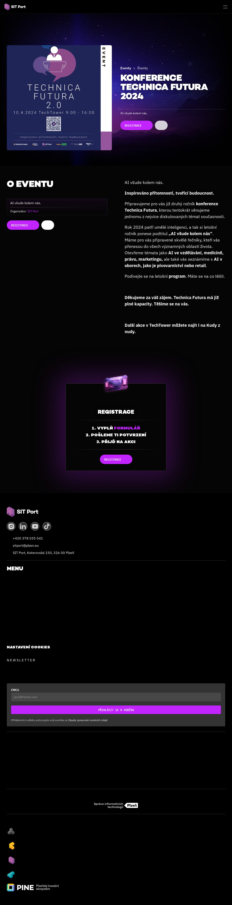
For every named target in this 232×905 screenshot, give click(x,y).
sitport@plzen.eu (26, 545)
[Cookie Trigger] (28, 647)
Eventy (125, 68)
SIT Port (32, 211)
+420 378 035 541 (28, 538)
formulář (127, 428)
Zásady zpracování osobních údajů (88, 720)
